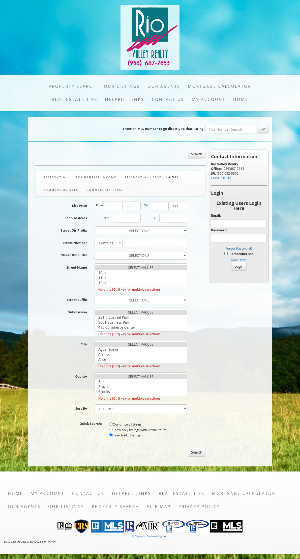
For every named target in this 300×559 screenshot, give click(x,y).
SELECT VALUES (141, 267)
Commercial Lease (105, 190)
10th (141, 272)
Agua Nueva (141, 349)
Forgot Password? (238, 248)
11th (141, 277)
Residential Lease (143, 177)
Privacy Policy (199, 506)
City (84, 344)
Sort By (81, 408)
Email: (216, 215)
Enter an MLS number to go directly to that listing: (163, 128)
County (81, 376)
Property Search (72, 86)
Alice (141, 359)
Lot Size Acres (76, 218)
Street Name (76, 267)
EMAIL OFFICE (221, 178)
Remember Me (238, 253)
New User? (239, 260)
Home (240, 99)
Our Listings (122, 86)
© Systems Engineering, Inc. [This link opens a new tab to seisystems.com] (150, 536)
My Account (208, 99)
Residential (55, 177)
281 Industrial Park (141, 317)
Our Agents (163, 86)
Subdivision (77, 312)
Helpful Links (124, 99)
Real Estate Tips (75, 99)
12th (141, 282)
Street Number (75, 242)
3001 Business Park (141, 322)
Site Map (159, 506)
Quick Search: (90, 423)
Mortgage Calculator (219, 86)
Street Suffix (77, 299)
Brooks (141, 391)
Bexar (141, 381)
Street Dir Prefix (74, 230)
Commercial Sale (60, 190)
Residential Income (96, 177)
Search (196, 154)
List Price (79, 205)
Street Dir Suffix (74, 255)
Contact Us (168, 99)
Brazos (141, 386)
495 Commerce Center (141, 327)
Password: (219, 230)
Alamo (141, 354)
